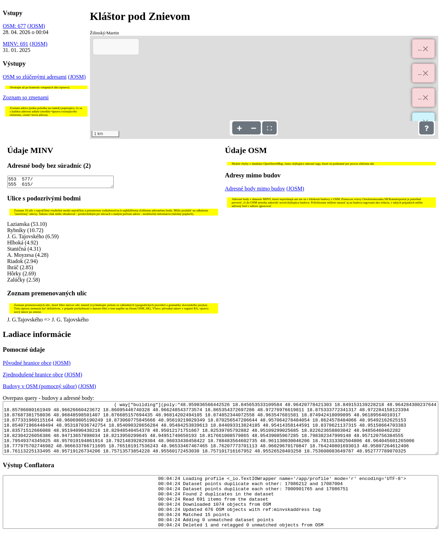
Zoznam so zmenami (26, 97)
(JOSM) (36, 26)
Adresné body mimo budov (255, 189)
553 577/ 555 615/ (60, 183)
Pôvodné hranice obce (27, 365)
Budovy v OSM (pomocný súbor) (40, 388)
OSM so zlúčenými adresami (34, 77)
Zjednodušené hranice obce (33, 377)
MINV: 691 (15, 44)
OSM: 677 (14, 26)
